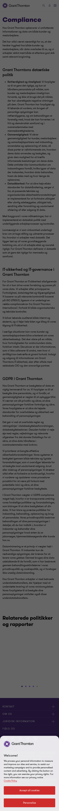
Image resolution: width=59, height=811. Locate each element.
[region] (29, 773)
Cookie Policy (10, 780)
